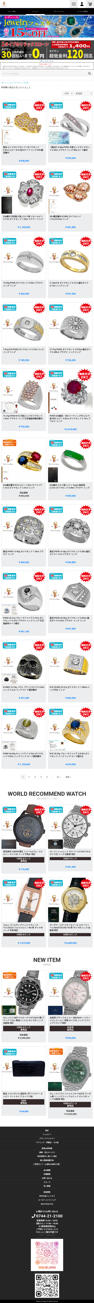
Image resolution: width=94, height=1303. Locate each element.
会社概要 (47, 1170)
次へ (59, 777)
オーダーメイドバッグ (47, 1200)
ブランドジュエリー (47, 1138)
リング (25, 83)
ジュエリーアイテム (14, 83)
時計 (47, 1130)
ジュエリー (47, 1134)
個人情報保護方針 (47, 1160)
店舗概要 (47, 1174)
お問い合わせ (47, 1178)
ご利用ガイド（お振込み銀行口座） (47, 1164)
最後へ (68, 777)
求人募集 (47, 1186)
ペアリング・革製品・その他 (47, 1142)
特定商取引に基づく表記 (47, 1156)
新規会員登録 (47, 1148)
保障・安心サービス (47, 1152)
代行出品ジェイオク (47, 1196)
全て (3, 83)
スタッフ (47, 1182)
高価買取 (47, 1192)
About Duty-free (47, 1204)
